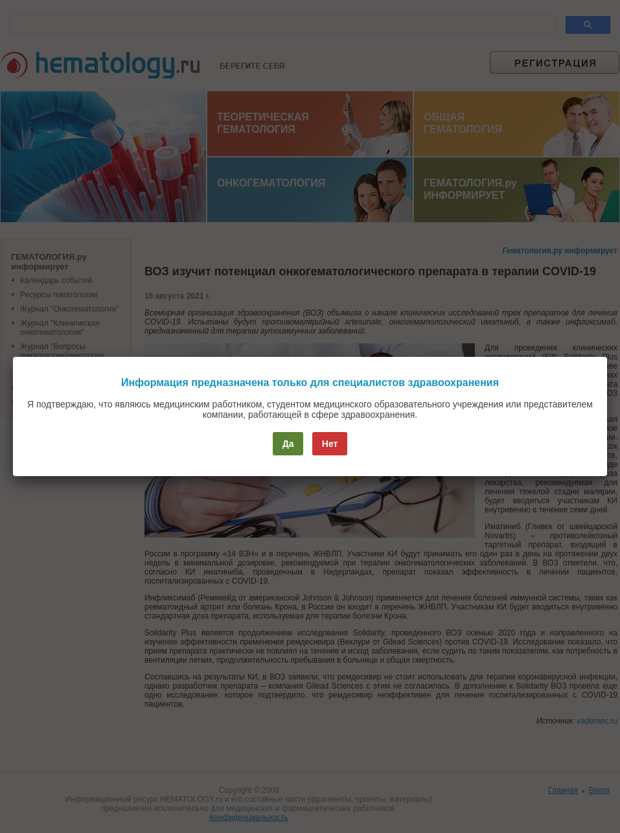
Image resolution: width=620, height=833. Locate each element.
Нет (330, 444)
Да (288, 444)
